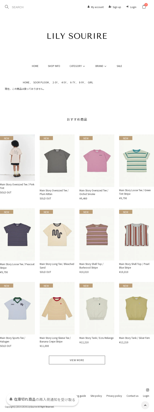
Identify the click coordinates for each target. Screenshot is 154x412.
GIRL (90, 82)
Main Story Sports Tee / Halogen (12, 339)
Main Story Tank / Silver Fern (134, 337)
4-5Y (63, 82)
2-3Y (55, 82)
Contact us (132, 395)
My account (97, 7)
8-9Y (81, 82)
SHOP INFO (54, 66)
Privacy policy (114, 395)
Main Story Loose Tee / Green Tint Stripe (135, 191)
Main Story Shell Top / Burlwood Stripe (91, 265)
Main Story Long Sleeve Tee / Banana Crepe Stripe (55, 339)
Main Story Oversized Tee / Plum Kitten (54, 192)
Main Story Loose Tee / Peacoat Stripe (17, 265)
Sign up (117, 7)
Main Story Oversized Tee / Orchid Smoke (93, 192)
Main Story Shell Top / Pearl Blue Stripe (134, 265)
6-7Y (72, 82)
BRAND (101, 66)
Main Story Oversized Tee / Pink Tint (17, 186)
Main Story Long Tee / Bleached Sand (57, 265)
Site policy (96, 395)
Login (133, 7)
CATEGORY (78, 66)
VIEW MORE (77, 360)
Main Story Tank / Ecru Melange (96, 337)
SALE (119, 66)
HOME (35, 66)
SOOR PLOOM (41, 82)
